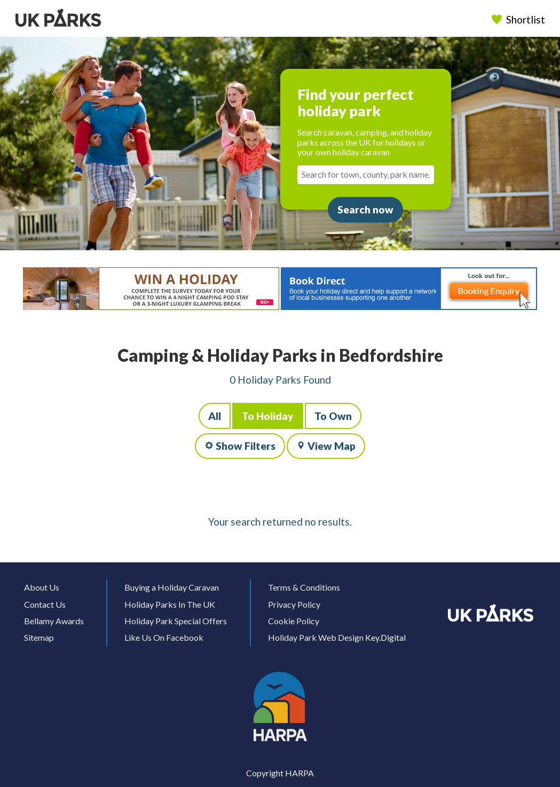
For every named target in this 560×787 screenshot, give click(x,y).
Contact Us (45, 604)
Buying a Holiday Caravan (171, 587)
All (214, 416)
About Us (41, 587)
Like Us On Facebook (163, 637)
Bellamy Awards (54, 621)
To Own (333, 416)
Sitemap (39, 637)
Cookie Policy (293, 621)
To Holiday (268, 416)
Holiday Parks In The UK (169, 604)
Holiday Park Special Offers (175, 621)
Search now (365, 209)
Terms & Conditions (304, 587)
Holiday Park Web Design (316, 637)
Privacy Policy (294, 604)
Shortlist (519, 19)
